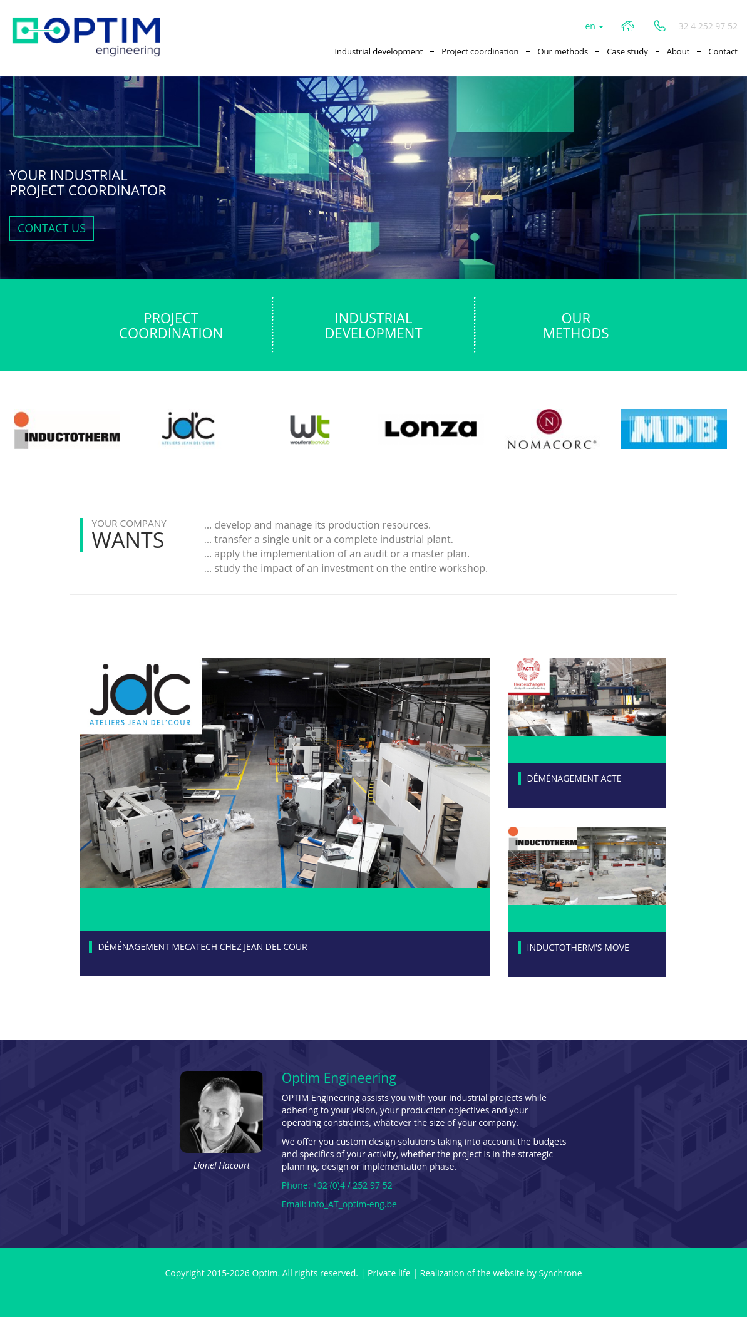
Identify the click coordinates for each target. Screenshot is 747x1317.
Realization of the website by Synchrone (501, 1273)
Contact (723, 51)
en (594, 26)
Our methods (562, 51)
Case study (627, 51)
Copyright (184, 1273)
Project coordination (479, 51)
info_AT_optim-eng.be (353, 1204)
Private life (389, 1273)
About (678, 51)
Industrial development (378, 51)
